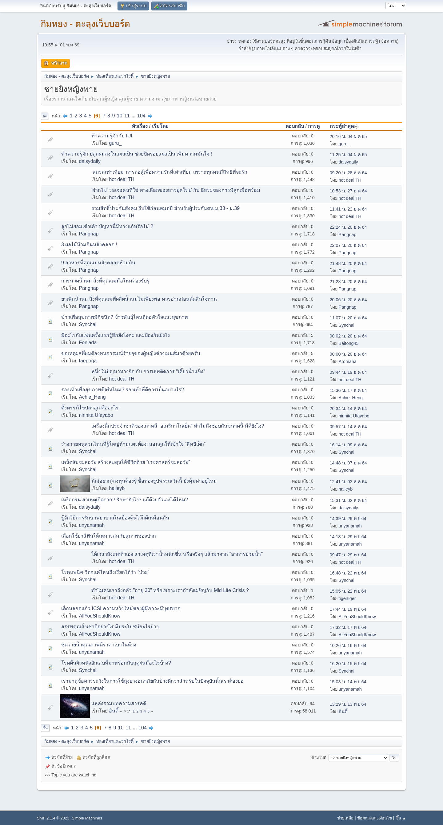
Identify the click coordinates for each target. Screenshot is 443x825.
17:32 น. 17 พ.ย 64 (348, 627)
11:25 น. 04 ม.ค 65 (348, 154)
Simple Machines (87, 818)
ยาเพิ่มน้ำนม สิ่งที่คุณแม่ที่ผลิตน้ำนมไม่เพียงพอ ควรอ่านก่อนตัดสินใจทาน (139, 299)
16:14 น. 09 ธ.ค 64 (348, 444)
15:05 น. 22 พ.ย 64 (348, 591)
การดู (314, 126)
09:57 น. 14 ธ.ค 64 (348, 426)
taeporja (88, 360)
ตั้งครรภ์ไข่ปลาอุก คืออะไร (90, 407)
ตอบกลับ (294, 126)
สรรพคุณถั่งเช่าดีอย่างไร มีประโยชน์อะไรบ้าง (110, 626)
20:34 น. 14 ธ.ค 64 (348, 408)
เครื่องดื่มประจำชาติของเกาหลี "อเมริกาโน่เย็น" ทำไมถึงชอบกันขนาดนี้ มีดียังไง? (177, 425)
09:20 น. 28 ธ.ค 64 (348, 172)
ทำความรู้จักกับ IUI (111, 135)
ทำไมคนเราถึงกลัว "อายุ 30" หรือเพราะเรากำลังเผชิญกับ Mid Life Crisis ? (170, 590)
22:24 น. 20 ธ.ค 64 (348, 227)
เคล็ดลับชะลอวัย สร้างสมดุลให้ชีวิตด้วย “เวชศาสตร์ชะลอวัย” (125, 462)
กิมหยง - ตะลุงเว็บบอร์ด (85, 24)
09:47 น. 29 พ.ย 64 (348, 554)
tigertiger (347, 598)
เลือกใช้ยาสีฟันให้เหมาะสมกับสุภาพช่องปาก (108, 536)
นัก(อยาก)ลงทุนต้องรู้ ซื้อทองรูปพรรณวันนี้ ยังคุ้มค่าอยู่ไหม (154, 481)
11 (127, 115)
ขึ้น (45, 728)
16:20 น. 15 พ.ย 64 (348, 663)
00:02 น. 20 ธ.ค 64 (348, 336)
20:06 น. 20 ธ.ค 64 (348, 299)
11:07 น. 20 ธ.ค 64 (348, 317)
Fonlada (88, 342)
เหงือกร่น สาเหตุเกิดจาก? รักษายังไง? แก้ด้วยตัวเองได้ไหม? (124, 499)
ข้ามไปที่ (318, 757)
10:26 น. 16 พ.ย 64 (348, 645)
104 (141, 115)
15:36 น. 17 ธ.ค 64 (348, 390)
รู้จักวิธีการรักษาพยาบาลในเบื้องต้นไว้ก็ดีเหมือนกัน (115, 517)
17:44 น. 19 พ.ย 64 (348, 609)
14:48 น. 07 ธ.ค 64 (348, 462)
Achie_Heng (92, 397)
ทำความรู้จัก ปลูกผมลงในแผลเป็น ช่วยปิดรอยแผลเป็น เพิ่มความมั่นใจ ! (136, 153)
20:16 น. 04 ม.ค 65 (348, 136)
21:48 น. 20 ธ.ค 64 (348, 263)
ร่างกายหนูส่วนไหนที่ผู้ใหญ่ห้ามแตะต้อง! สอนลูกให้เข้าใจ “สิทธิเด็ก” (133, 444)
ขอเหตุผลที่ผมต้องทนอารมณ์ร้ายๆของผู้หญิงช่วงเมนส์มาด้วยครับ (130, 353)
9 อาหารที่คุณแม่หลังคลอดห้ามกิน (98, 262)
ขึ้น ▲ (401, 818)
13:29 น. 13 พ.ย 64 (348, 704)
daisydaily (89, 161)
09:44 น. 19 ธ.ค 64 (348, 372)
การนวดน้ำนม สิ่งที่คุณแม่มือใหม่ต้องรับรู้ (105, 280)
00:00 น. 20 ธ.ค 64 (348, 354)
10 (119, 115)
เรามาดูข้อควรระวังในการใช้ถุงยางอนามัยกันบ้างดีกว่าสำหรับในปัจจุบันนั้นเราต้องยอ (152, 681)
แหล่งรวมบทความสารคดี (118, 703)
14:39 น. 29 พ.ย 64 (348, 518)
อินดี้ (113, 710)
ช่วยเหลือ (345, 818)
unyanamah (92, 525)
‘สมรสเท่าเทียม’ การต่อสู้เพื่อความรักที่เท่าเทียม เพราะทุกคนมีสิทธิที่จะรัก (169, 172)
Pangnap (88, 233)
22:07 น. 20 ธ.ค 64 (348, 245)
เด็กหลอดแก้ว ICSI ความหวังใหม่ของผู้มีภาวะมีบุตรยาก (121, 608)
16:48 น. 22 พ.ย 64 (348, 572)
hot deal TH (121, 179)
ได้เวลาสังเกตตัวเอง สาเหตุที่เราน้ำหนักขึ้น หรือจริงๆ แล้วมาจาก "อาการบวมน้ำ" (177, 554)
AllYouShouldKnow (99, 615)
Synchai (87, 324)
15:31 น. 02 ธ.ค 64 (348, 500)
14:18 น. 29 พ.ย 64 (348, 536)
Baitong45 (349, 343)
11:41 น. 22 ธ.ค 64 (348, 209)
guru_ (115, 143)
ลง (44, 116)
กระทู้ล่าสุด (344, 126)
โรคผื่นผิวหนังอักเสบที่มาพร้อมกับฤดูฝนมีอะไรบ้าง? (116, 662)
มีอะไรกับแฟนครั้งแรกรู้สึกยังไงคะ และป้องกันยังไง (115, 335)
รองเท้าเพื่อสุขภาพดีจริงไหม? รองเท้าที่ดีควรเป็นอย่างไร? (122, 389)
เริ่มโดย (160, 126)
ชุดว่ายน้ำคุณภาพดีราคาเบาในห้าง (98, 644)
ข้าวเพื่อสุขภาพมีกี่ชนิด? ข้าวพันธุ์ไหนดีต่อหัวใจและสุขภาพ (124, 317)
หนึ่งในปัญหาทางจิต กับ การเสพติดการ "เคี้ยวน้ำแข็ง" (148, 371)
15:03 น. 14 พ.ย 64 (348, 681)
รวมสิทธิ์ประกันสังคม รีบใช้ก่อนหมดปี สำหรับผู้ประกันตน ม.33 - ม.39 (165, 208)
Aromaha (348, 361)
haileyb (117, 488)
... (134, 115)
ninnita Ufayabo (96, 415)
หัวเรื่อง (140, 126)
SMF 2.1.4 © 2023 (53, 818)
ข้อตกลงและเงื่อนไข (374, 818)
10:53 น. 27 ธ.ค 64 (348, 190)
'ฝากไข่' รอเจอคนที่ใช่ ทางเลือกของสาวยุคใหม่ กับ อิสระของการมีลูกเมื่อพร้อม (175, 190)
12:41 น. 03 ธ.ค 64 (348, 481)
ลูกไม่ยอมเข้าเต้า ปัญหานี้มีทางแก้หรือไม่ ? (107, 226)
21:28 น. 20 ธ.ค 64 (348, 281)
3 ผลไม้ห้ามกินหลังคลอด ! (89, 244)
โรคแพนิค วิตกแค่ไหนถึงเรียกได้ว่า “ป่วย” (105, 572)
